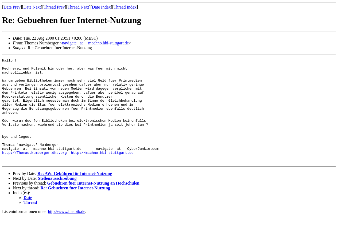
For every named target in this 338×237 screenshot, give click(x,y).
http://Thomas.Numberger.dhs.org (34, 171)
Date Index (101, 7)
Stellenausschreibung (57, 199)
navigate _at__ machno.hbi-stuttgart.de (95, 43)
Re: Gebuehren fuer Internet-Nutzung (75, 209)
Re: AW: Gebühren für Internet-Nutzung (74, 194)
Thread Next (78, 7)
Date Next (32, 7)
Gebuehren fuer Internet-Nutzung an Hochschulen (93, 204)
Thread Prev (54, 7)
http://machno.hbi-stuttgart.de (102, 171)
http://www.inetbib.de (66, 232)
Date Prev (12, 7)
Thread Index (125, 7)
